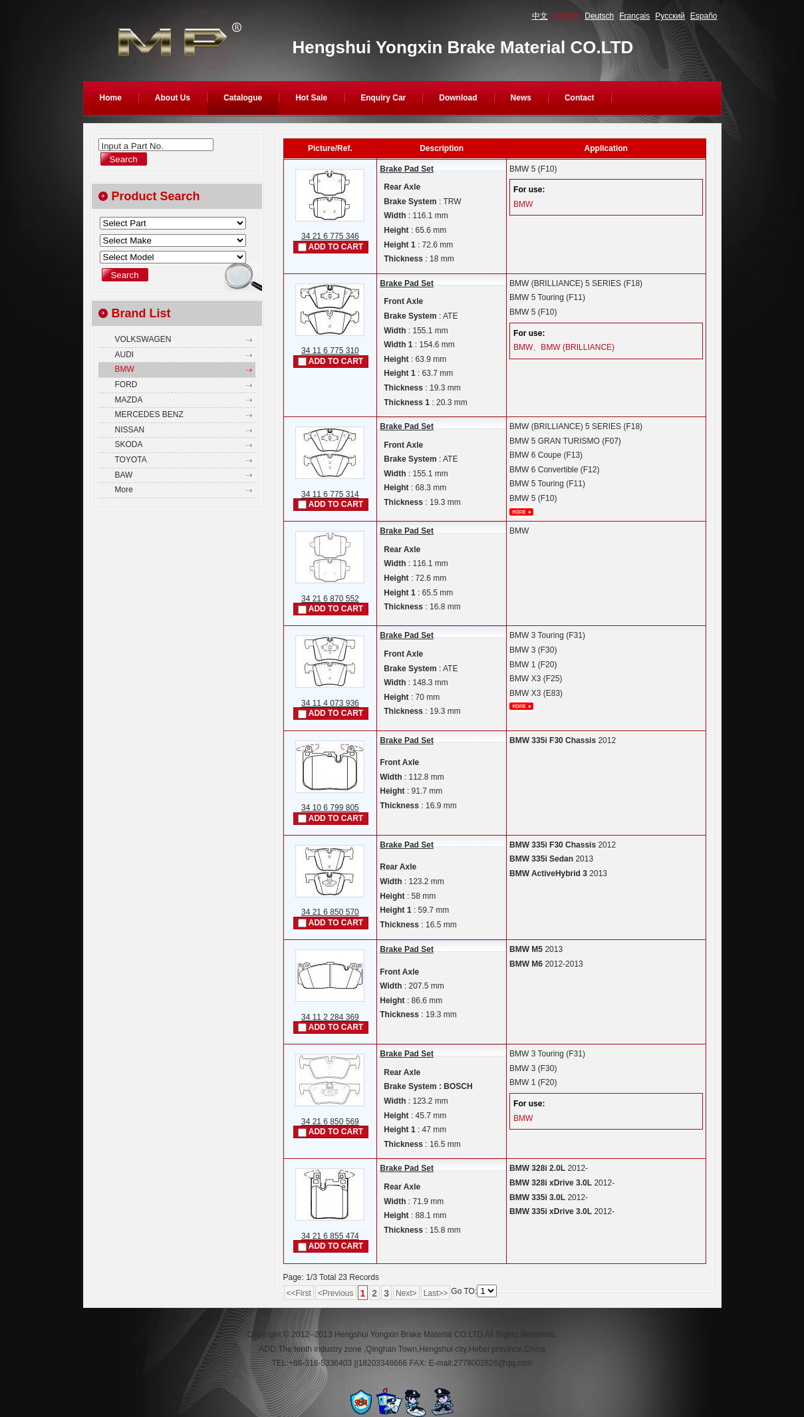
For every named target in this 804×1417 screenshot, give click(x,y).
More (124, 489)
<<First (299, 1293)
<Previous (336, 1293)
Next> (406, 1293)
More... (521, 512)
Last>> (436, 1293)
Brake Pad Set (407, 169)
